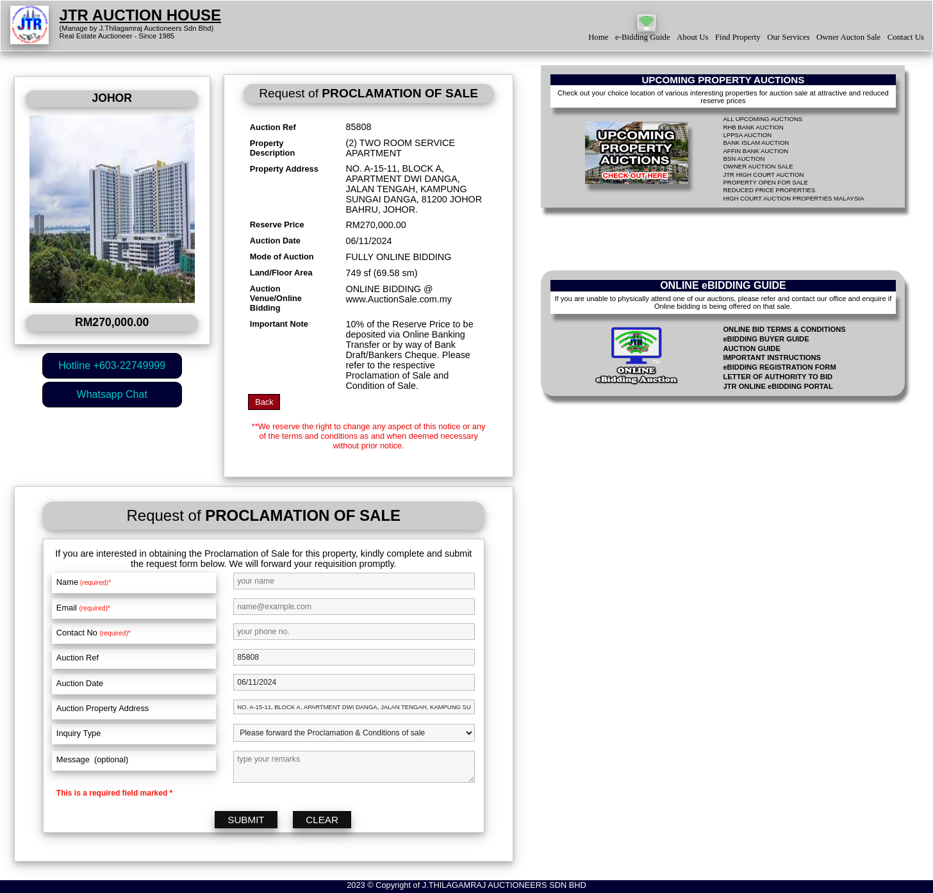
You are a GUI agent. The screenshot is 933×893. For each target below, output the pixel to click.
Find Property (738, 37)
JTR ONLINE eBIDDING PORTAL (777, 386)
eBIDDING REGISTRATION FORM (779, 367)
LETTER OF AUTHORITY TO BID (777, 377)
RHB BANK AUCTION (753, 127)
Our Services (788, 37)
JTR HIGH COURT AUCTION (763, 174)
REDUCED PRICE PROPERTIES (769, 189)
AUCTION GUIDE (751, 348)
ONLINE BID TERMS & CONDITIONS (784, 329)
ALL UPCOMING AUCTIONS (762, 118)
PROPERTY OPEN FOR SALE (765, 182)
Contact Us (906, 37)
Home (598, 37)
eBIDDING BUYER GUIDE (766, 339)
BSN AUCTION (743, 158)
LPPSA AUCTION (747, 134)
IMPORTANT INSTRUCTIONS (772, 357)
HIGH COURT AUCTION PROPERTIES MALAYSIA (793, 198)
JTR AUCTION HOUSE (140, 15)
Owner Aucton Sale (848, 37)
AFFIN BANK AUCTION (755, 150)
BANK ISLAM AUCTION (756, 142)
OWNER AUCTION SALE (758, 166)
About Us (692, 37)
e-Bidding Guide (642, 37)
